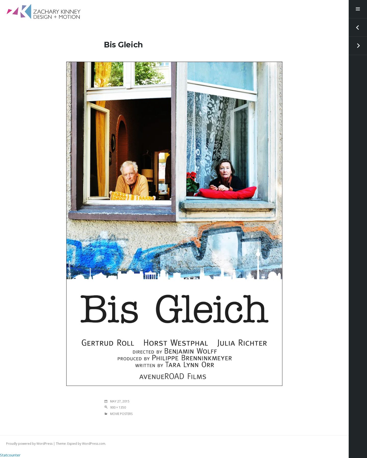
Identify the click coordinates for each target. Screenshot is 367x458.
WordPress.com (93, 443)
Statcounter (10, 454)
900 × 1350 (118, 407)
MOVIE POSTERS (121, 414)
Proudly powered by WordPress (29, 443)
